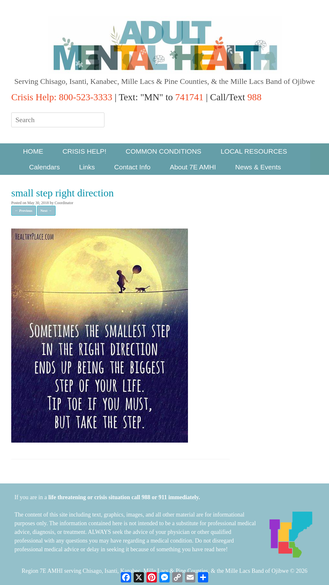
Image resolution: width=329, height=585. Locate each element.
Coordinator (64, 203)
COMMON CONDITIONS (163, 151)
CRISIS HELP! (84, 151)
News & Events (258, 167)
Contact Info (132, 167)
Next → (46, 210)
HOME (33, 151)
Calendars (44, 167)
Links (87, 167)
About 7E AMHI (193, 167)
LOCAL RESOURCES (254, 151)
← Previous (23, 210)
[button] (319, 159)
